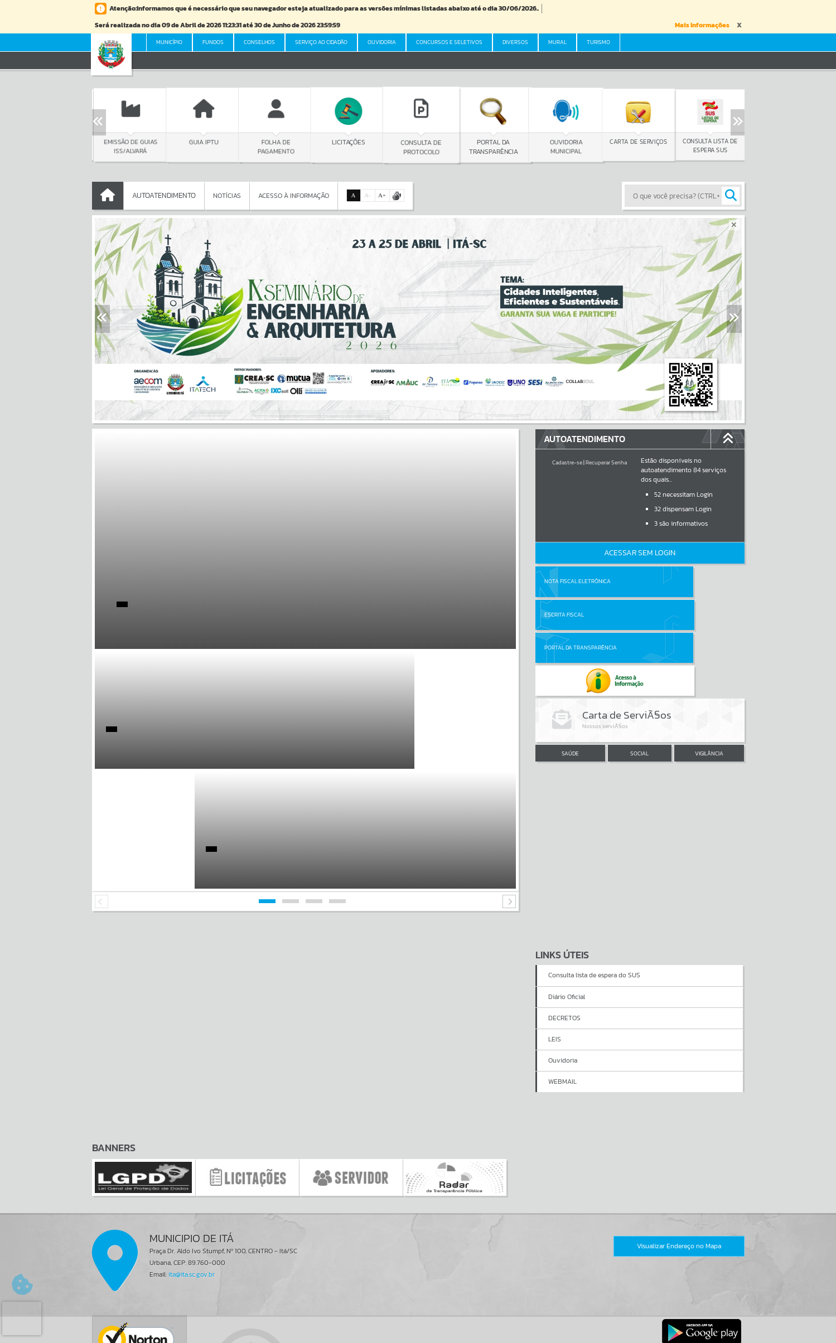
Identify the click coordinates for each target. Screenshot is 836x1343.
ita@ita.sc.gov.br (191, 1155)
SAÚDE (570, 687)
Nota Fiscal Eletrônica (577, 581)
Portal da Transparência (580, 614)
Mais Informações (702, 25)
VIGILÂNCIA (709, 687)
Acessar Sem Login (639, 553)
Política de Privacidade (418, 1331)
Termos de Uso (418, 1322)
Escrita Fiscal (668, 581)
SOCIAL (639, 687)
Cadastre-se (567, 462)
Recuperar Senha (606, 462)
